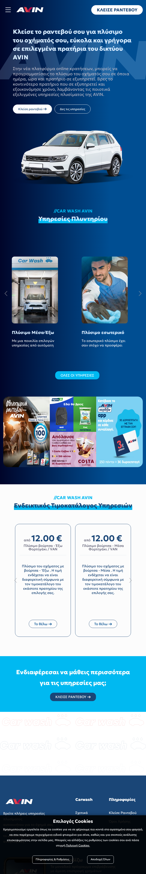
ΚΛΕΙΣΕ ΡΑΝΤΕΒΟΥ (73, 697)
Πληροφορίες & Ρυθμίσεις (52, 859)
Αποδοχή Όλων (100, 859)
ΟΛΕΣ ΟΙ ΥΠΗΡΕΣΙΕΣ (77, 375)
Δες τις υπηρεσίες (72, 109)
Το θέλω (43, 624)
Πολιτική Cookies (78, 845)
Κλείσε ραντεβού (32, 109)
